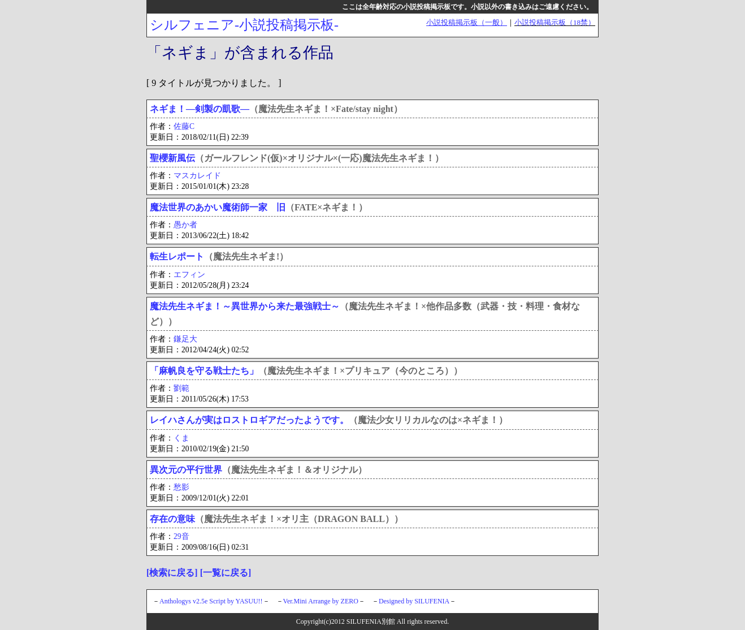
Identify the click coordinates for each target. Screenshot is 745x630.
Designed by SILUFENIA (414, 601)
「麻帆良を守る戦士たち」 (204, 371)
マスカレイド (197, 175)
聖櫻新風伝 (172, 158)
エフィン (189, 274)
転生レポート (177, 256)
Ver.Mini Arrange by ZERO (320, 601)
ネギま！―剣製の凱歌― (199, 109)
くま (181, 438)
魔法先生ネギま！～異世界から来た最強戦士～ (245, 306)
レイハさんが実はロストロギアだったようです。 (249, 420)
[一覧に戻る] (226, 572)
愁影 (181, 487)
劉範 (181, 388)
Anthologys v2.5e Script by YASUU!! (211, 601)
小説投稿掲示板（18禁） (554, 22)
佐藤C (184, 126)
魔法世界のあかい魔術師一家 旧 (217, 207)
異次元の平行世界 (186, 469)
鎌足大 (185, 339)
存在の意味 (172, 519)
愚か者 (185, 225)
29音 (181, 536)
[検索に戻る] (172, 572)
